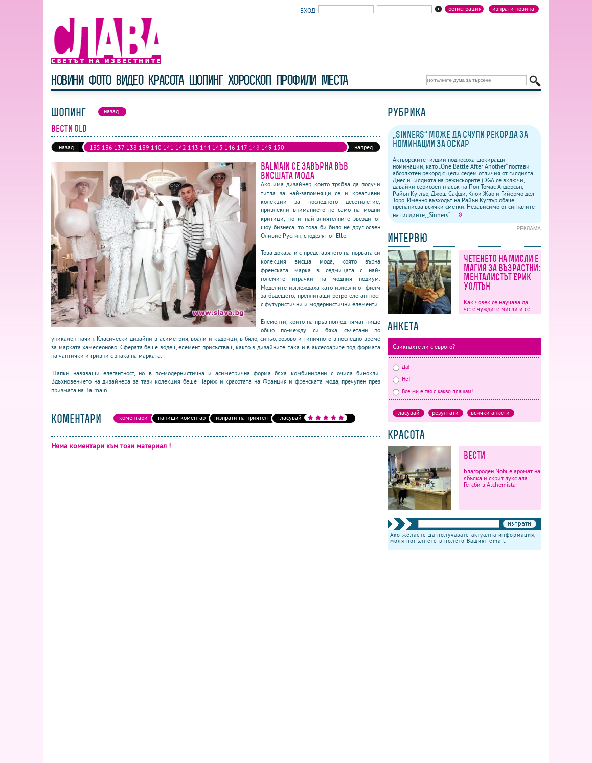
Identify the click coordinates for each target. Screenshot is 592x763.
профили (296, 79)
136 (107, 147)
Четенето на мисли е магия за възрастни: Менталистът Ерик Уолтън (502, 272)
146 (229, 147)
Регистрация (465, 8)
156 (156, 155)
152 (107, 155)
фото (99, 79)
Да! (401, 366)
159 (193, 155)
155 (144, 155)
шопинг (206, 79)
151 (94, 155)
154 (131, 155)
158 (180, 155)
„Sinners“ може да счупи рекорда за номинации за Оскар (460, 139)
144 (205, 147)
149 (266, 147)
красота (165, 79)
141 (168, 147)
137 (119, 147)
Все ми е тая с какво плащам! (433, 391)
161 (217, 155)
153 (119, 155)
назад (66, 147)
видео (129, 79)
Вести (474, 455)
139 (144, 147)
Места (334, 79)
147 (242, 147)
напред (363, 147)
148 (254, 147)
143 (193, 147)
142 (180, 147)
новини (67, 79)
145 (217, 147)
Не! (401, 379)
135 (94, 147)
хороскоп (249, 79)
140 (156, 147)
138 (131, 147)
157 (168, 155)
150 (279, 147)
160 (205, 155)
